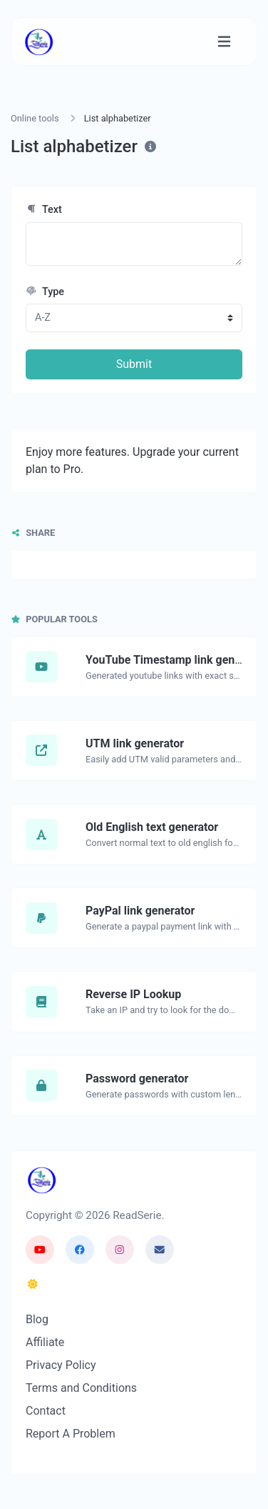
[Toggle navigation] (224, 42)
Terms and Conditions (81, 1388)
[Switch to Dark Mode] (33, 1284)
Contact (46, 1411)
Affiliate (45, 1342)
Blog (37, 1319)
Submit (134, 364)
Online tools (35, 118)
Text (44, 210)
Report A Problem (70, 1433)
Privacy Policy (61, 1365)
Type (45, 292)
